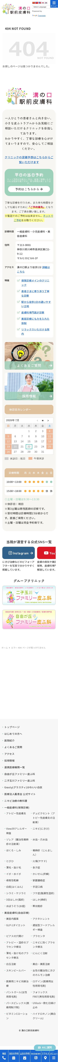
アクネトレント (41, 918)
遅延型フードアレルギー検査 (44, 927)
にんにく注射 (40, 953)
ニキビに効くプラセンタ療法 (44, 945)
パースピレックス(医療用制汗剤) (17, 1005)
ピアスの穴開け (15, 936)
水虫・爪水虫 (40, 839)
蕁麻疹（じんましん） (42, 852)
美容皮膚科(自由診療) (16, 913)
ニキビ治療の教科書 (15, 801)
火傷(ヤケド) (40, 861)
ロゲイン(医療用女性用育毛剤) (43, 983)
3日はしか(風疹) (15, 899)
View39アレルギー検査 (16, 831)
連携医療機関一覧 (14, 767)
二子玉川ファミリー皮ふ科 (19, 780)
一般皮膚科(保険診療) (16, 807)
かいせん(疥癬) (41, 874)
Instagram (19, 552)
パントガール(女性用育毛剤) (16, 994)
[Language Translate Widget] (43, 7)
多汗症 (36, 867)
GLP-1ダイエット (15, 925)
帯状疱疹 (38, 906)
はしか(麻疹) (40, 899)
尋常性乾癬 (12, 880)
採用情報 (9, 760)
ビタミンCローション (17, 1016)
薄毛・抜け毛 (13, 867)
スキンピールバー (16, 970)
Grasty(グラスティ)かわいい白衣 (23, 787)
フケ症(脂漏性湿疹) (43, 893)
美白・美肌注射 (41, 964)
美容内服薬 (12, 918)
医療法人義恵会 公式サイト (20, 794)
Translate (39, 16)
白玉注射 (11, 964)
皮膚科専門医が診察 (32, 312)
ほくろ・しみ (13, 850)
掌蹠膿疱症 (39, 880)
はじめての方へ (13, 734)
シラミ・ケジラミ (16, 893)
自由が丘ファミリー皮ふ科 (19, 774)
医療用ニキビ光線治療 (17, 983)
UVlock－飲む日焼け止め (44, 1005)
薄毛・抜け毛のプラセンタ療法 (17, 955)
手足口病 (38, 887)
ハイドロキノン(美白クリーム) (44, 1016)
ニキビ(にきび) (41, 828)
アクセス (9, 754)
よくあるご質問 (13, 747)
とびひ (10, 861)
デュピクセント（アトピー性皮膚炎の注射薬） (44, 817)
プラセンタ (39, 936)
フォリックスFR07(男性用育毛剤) (44, 994)
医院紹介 (9, 740)
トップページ (12, 727)
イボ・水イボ (13, 874)
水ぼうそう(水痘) (15, 906)
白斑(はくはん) (14, 887)
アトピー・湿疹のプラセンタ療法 (17, 945)
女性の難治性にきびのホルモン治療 (44, 973)
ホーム (5, 647)
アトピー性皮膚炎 (16, 813)
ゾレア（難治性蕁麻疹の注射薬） (17, 842)
